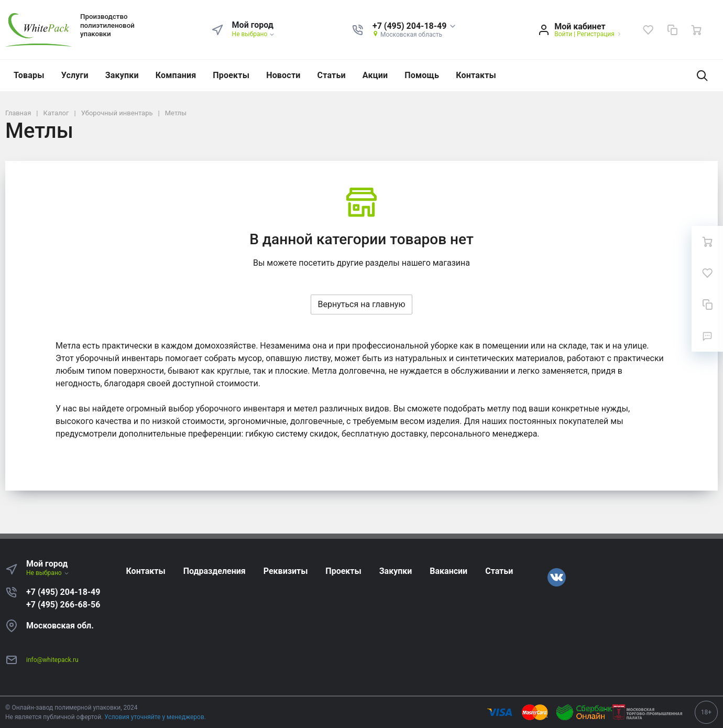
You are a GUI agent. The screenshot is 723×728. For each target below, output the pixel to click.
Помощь (421, 75)
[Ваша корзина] (696, 30)
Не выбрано (254, 34)
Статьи (331, 75)
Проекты (231, 75)
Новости (283, 75)
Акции (375, 75)
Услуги (75, 75)
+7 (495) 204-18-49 (63, 592)
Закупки (122, 75)
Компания (176, 75)
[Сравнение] (672, 30)
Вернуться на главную (361, 304)
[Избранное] (648, 30)
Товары (29, 75)
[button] (415, 26)
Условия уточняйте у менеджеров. (155, 717)
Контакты (476, 75)
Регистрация (596, 34)
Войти (563, 34)
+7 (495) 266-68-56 (63, 605)
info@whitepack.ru (52, 660)
